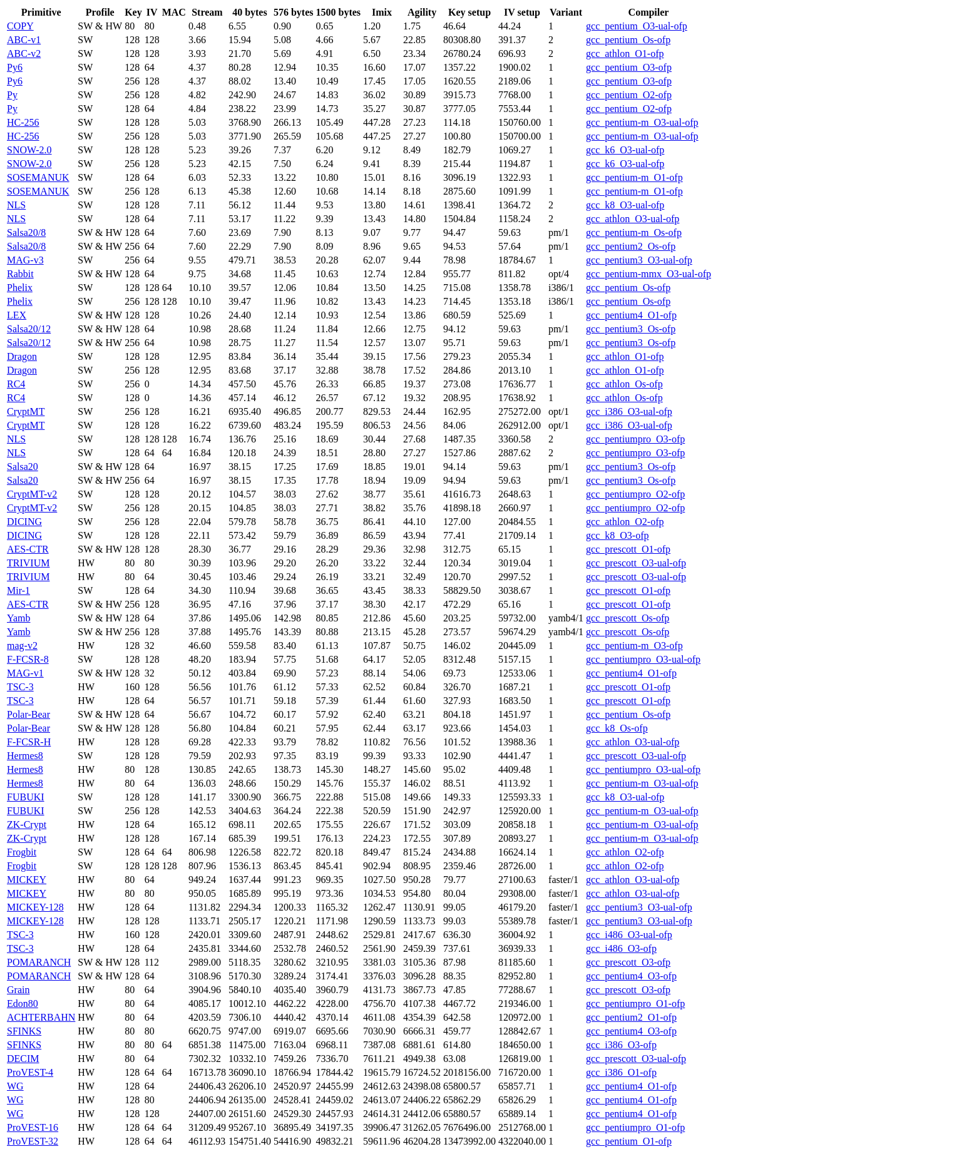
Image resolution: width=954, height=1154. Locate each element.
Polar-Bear (28, 714)
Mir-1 (18, 590)
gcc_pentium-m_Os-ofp (634, 232)
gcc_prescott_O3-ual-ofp (636, 563)
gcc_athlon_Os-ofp (624, 384)
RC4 (16, 384)
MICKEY (26, 879)
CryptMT (25, 411)
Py (12, 94)
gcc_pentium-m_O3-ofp (634, 645)
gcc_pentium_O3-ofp (629, 67)
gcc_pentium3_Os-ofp (630, 329)
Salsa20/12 (29, 329)
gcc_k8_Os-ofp (617, 728)
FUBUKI (25, 797)
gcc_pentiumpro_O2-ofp (635, 494)
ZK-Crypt (26, 824)
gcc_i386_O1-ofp (621, 1072)
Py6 (15, 67)
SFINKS (24, 1031)
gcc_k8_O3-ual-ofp (625, 205)
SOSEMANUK (38, 177)
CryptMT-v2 (32, 494)
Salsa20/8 (26, 232)
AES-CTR (28, 549)
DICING (24, 521)
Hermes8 (25, 755)
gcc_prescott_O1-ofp (628, 549)
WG (15, 1086)
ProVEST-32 (32, 1141)
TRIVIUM (28, 563)
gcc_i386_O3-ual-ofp (629, 411)
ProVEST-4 (30, 1072)
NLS (16, 205)
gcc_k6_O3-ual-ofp (625, 150)
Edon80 (22, 1003)
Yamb (19, 618)
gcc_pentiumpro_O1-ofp (635, 1003)
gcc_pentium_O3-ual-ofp (636, 26)
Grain (18, 989)
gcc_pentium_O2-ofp (629, 94)
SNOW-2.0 (29, 150)
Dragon (22, 356)
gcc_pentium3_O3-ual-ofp (639, 260)
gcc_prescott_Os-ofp (627, 618)
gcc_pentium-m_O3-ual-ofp (642, 122)
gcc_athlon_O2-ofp (625, 521)
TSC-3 (20, 687)
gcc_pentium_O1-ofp (629, 1141)
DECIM (23, 1058)
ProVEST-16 (32, 1127)
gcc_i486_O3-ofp (621, 948)
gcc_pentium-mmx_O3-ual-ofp (648, 273)
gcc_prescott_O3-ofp (628, 962)
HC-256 (23, 122)
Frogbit (21, 852)
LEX (16, 315)
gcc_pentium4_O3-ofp (631, 976)
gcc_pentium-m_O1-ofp (634, 177)
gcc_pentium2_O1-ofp (631, 1017)
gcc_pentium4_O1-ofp (631, 315)
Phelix (20, 287)
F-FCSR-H (29, 742)
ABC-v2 (24, 53)
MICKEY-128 (35, 907)
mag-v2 (22, 645)
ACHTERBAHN (41, 1017)
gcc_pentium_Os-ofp (628, 39)
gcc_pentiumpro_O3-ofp (635, 439)
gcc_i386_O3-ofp (621, 1044)
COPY (20, 26)
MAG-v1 (25, 673)
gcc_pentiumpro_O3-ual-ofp (643, 659)
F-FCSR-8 (28, 659)
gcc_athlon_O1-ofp (625, 53)
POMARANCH (39, 962)
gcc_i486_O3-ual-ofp (629, 934)
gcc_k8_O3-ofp (617, 535)
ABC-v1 (24, 39)
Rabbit (20, 273)
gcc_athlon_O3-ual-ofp (632, 218)
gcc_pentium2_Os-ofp (630, 246)
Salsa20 (22, 466)
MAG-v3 (25, 260)
